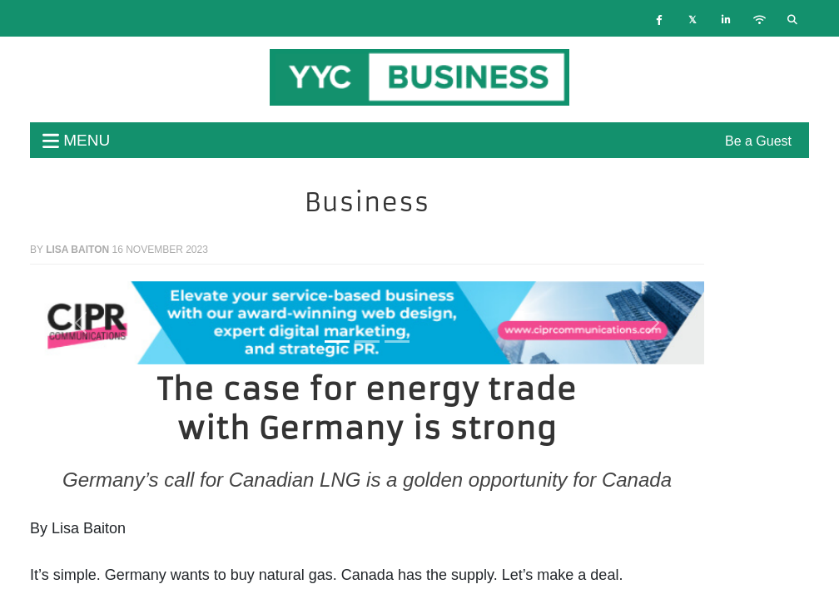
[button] (81, 322)
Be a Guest (758, 141)
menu (76, 140)
